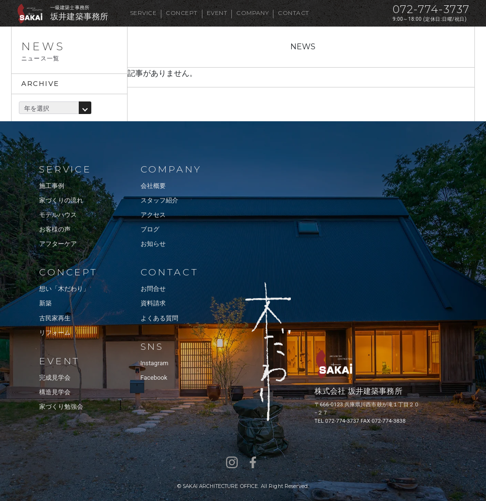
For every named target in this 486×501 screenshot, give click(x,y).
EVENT (217, 12)
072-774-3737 (431, 9)
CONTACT (293, 12)
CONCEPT (181, 12)
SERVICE (143, 12)
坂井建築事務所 (79, 17)
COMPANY (252, 12)
